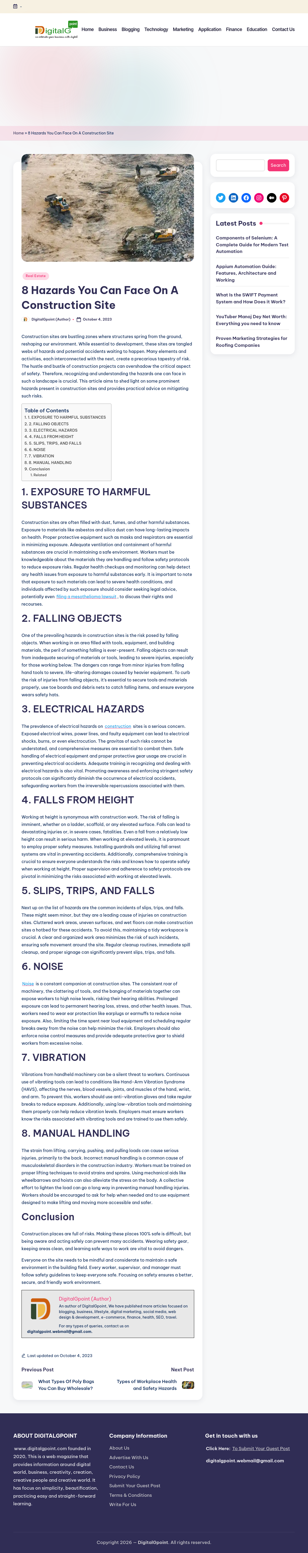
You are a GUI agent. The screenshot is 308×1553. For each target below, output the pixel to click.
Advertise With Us (129, 1457)
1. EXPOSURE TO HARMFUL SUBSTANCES (67, 417)
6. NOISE (37, 449)
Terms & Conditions (130, 1495)
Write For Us (122, 1504)
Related (40, 475)
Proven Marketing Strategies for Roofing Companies (251, 341)
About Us (119, 1448)
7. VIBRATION (41, 456)
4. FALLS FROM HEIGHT (51, 436)
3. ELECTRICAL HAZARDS (53, 430)
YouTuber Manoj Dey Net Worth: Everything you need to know (251, 320)
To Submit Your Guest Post (261, 1448)
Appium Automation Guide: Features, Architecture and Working (246, 273)
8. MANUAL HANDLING (50, 462)
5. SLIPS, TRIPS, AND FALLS (55, 443)
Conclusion (39, 469)
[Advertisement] (154, 86)
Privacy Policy (124, 1476)
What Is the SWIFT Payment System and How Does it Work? (250, 298)
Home (18, 133)
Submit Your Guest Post (134, 1486)
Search (278, 165)
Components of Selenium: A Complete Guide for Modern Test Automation (252, 244)
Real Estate (36, 276)
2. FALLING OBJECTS (49, 424)
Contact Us (121, 1467)
